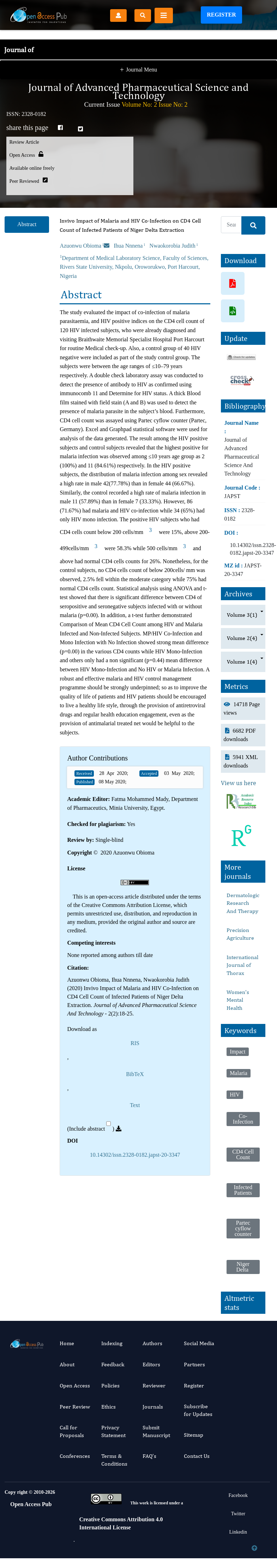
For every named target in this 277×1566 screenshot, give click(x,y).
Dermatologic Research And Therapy (243, 903)
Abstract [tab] (26, 224)
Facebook (238, 1495)
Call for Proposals (72, 1431)
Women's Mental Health (238, 1000)
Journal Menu (138, 56)
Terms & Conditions (114, 1460)
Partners (194, 1364)
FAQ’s (149, 1456)
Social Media (199, 1343)
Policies (110, 1385)
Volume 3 (242, 615)
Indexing (111, 1343)
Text (135, 1105)
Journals (153, 1406)
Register (221, 15)
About (67, 1364)
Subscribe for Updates (198, 1410)
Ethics (108, 1406)
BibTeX (135, 1074)
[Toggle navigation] (164, 15)
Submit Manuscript (156, 1431)
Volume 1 (242, 662)
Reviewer (154, 1385)
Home (67, 1343)
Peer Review (75, 1406)
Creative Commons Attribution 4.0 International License (121, 1523)
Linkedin (238, 1532)
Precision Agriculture (240, 934)
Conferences (75, 1456)
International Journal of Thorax (242, 965)
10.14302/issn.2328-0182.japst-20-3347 (135, 1155)
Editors (151, 1364)
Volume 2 (242, 638)
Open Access (75, 1385)
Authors (152, 1343)
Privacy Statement (113, 1431)
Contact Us (197, 1456)
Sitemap (193, 1434)
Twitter (238, 1513)
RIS (135, 1043)
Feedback (112, 1364)
